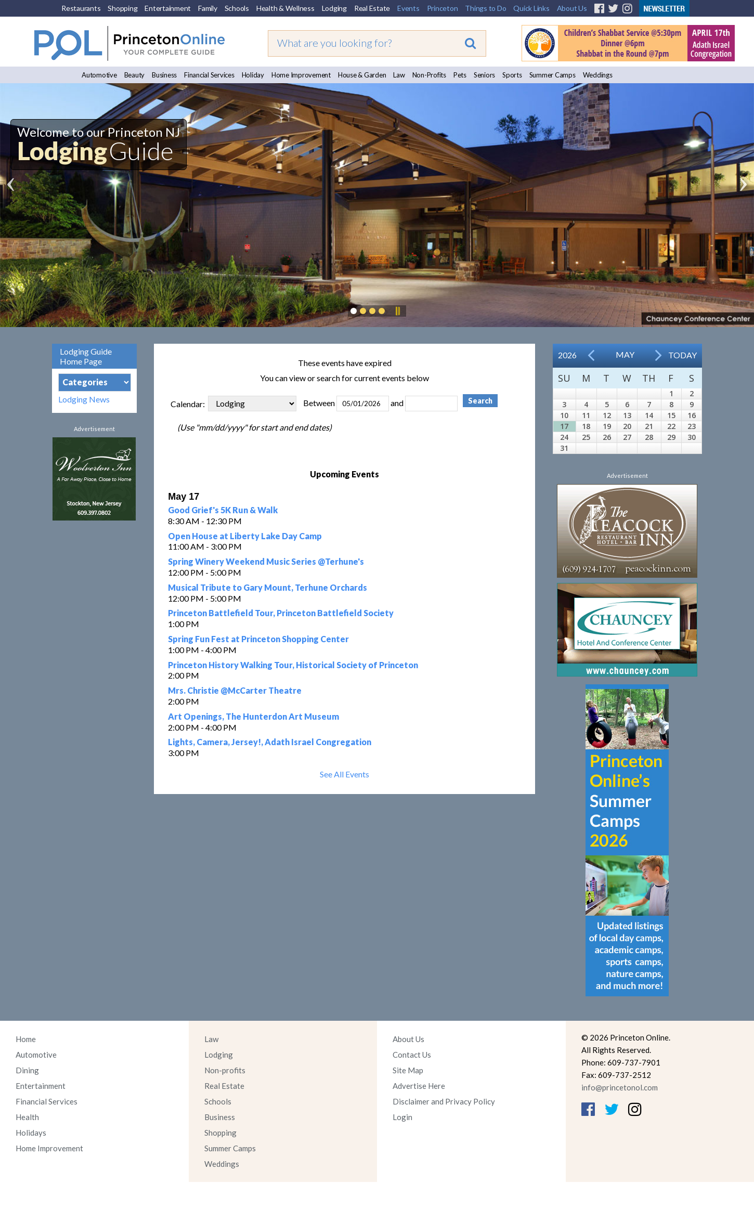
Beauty (134, 75)
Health (27, 1117)
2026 (567, 355)
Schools (237, 8)
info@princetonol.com (619, 1087)
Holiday (253, 75)
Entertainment (168, 8)
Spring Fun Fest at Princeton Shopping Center (258, 639)
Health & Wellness (285, 8)
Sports (512, 75)
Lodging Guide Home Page (86, 356)
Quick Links (531, 8)
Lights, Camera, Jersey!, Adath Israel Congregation (269, 742)
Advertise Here (419, 1085)
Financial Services (209, 75)
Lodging (334, 8)
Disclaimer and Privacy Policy (444, 1101)
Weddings (598, 75)
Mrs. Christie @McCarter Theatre (235, 690)
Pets (459, 75)
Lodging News (84, 399)
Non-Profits (429, 75)
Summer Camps (552, 75)
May (625, 354)
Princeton (442, 8)
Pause (397, 311)
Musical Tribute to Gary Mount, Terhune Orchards (267, 587)
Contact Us (412, 1054)
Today (682, 355)
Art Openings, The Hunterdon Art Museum (253, 716)
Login (402, 1117)
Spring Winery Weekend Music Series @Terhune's (266, 561)
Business (164, 75)
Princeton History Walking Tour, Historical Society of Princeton (293, 665)
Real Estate (372, 8)
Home (26, 1039)
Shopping (122, 8)
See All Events (344, 774)
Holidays (31, 1132)
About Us (572, 8)
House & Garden (362, 75)
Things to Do (485, 8)
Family (207, 8)
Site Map (408, 1070)
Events (408, 8)
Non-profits (224, 1070)
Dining (27, 1070)
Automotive (99, 75)
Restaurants (80, 8)
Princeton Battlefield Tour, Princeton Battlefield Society (281, 613)
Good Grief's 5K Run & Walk (223, 510)
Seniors (484, 75)
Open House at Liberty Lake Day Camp (245, 536)
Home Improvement (301, 75)
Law (399, 75)
